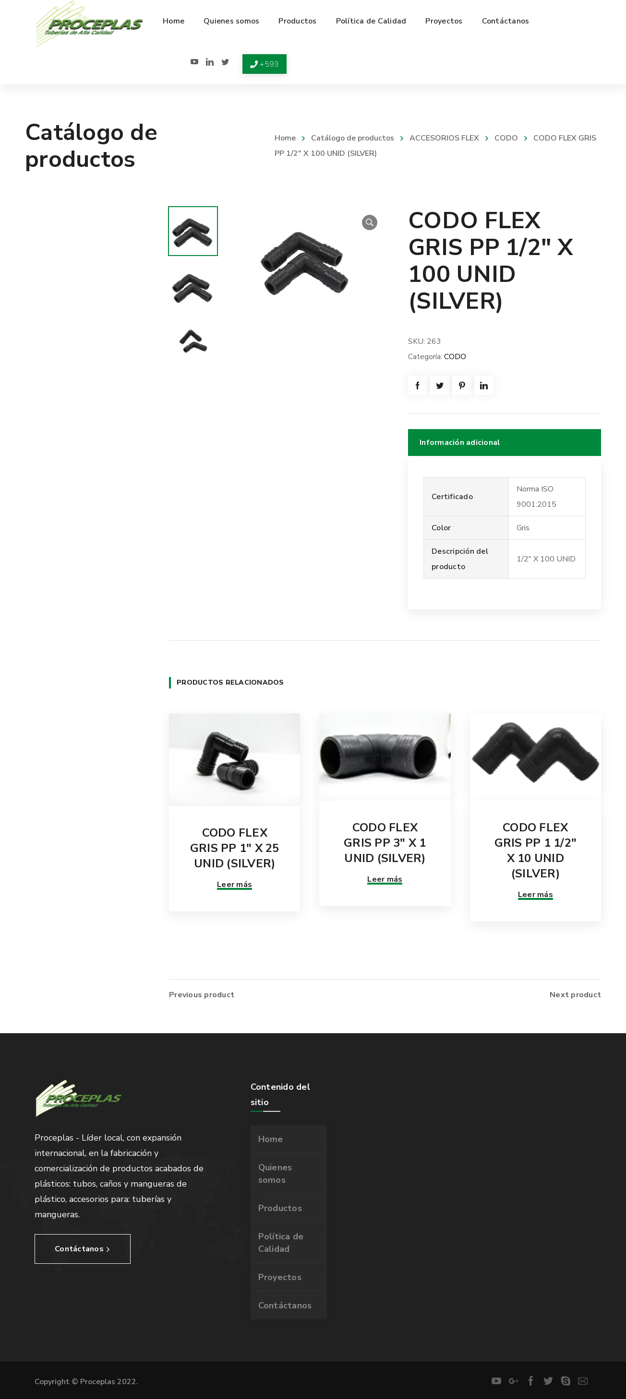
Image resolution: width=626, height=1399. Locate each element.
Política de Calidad (281, 1243)
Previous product (201, 995)
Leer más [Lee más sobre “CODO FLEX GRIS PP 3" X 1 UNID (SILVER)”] (384, 879)
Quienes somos (275, 1174)
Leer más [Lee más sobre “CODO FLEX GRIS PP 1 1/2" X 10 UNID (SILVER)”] (535, 894)
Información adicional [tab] (460, 442)
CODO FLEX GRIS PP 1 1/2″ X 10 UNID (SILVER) (535, 850)
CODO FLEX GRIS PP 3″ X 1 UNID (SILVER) (385, 843)
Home (285, 138)
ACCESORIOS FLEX (444, 138)
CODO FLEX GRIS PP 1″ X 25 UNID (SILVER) (234, 848)
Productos (280, 1208)
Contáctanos (285, 1305)
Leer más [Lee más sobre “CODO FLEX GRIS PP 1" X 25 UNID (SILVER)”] (234, 884)
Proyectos (279, 1277)
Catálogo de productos (352, 138)
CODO (506, 138)
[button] (369, 222)
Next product (575, 995)
